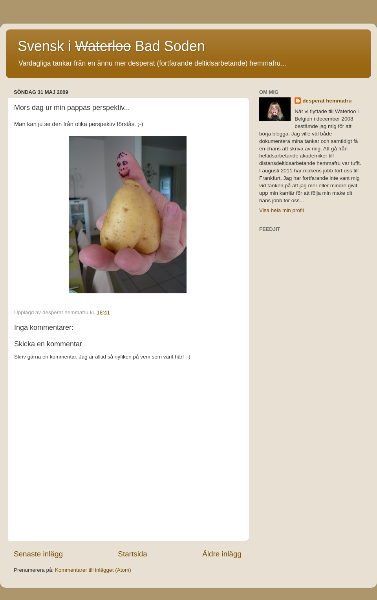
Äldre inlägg (222, 554)
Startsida (132, 554)
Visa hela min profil (281, 210)
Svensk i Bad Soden (111, 46)
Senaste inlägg (38, 554)
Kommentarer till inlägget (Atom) (93, 570)
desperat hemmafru (326, 101)
